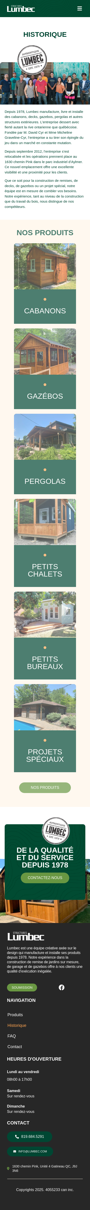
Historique (16, 1025)
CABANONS (45, 311)
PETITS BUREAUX (45, 663)
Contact (14, 1046)
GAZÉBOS (45, 396)
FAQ (11, 1036)
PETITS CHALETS (45, 570)
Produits (15, 1014)
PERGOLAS (45, 481)
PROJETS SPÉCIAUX (45, 755)
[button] (79, 8)
